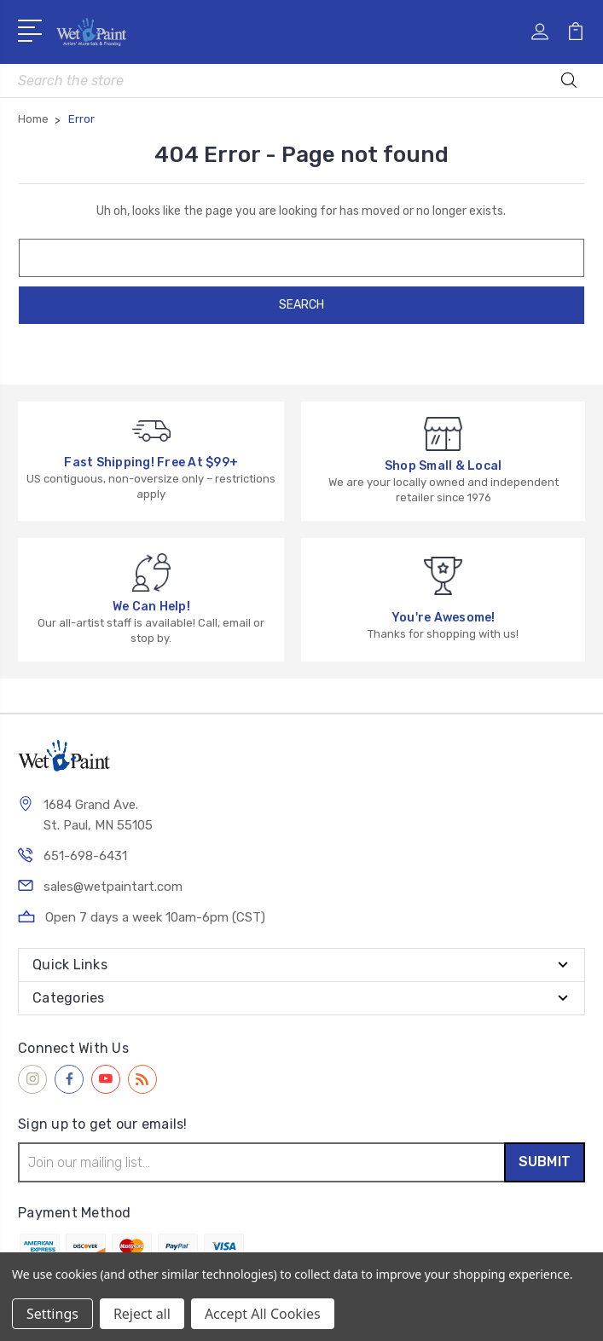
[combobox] (301, 80)
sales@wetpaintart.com (113, 886)
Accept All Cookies (263, 1313)
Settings (52, 1313)
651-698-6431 (85, 856)
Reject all (142, 1313)
